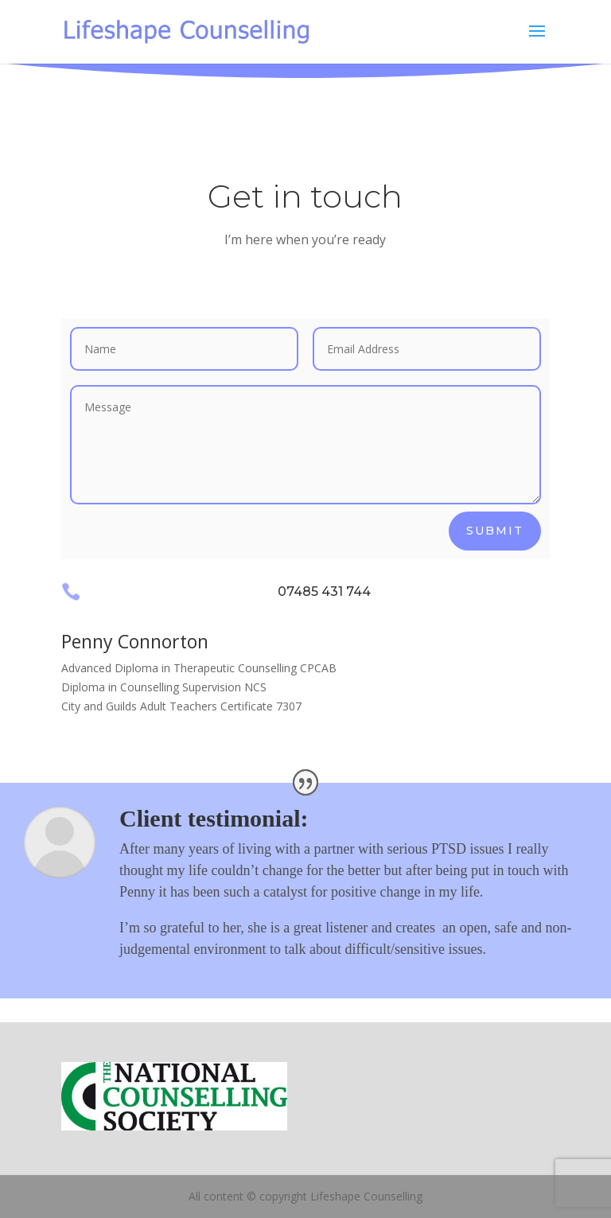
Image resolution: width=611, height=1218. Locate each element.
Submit (494, 530)
